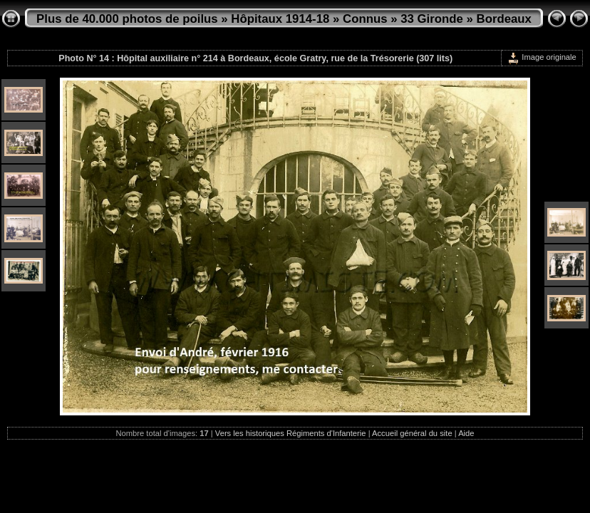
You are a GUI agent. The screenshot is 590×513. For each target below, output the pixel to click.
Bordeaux (504, 19)
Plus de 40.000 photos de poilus (127, 19)
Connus (365, 19)
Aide (466, 433)
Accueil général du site (412, 433)
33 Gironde (431, 19)
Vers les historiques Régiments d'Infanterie (290, 433)
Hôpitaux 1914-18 (280, 19)
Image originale (541, 57)
